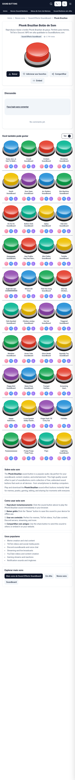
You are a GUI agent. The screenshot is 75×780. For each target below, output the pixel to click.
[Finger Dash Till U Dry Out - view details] (46, 420)
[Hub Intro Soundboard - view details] (64, 225)
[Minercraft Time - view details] (28, 290)
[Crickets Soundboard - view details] (46, 161)
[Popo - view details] (46, 453)
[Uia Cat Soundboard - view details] (46, 323)
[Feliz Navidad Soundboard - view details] (11, 323)
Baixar (13, 74)
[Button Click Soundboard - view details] (28, 225)
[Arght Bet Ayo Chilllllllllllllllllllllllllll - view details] (11, 290)
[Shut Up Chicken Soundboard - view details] (64, 290)
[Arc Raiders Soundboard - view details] (46, 193)
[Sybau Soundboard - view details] (46, 225)
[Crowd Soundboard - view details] (28, 161)
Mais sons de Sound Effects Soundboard (23, 576)
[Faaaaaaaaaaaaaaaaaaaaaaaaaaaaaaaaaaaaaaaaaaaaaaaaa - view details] (11, 453)
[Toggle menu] (70, 3)
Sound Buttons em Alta (63, 11)
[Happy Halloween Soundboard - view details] (11, 420)
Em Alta (49, 576)
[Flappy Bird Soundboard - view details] (11, 388)
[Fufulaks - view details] (64, 420)
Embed (37, 81)
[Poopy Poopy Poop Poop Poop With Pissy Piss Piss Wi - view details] (28, 453)
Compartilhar (59, 74)
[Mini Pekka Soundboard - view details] (46, 258)
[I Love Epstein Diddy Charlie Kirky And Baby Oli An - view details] (28, 420)
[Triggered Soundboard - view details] (64, 323)
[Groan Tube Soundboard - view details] (28, 355)
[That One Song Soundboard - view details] (46, 290)
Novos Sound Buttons (19, 11)
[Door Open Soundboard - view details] (28, 193)
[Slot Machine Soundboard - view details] (64, 193)
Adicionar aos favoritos (34, 74)
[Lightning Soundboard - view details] (64, 453)
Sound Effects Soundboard (39, 18)
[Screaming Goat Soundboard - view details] (64, 388)
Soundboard (11, 582)
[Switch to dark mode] (64, 3)
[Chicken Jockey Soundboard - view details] (28, 323)
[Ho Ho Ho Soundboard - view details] (11, 225)
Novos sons (20, 18)
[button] (37, 55)
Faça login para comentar (18, 107)
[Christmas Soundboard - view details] (64, 161)
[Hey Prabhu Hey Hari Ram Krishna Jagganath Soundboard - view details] (28, 258)
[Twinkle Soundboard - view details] (64, 258)
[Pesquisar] (51, 3)
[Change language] (57, 3)
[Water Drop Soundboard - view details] (28, 388)
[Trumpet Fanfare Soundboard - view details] (46, 388)
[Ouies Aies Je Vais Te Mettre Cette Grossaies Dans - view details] (11, 161)
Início (5, 11)
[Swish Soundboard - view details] (11, 193)
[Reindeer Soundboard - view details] (11, 355)
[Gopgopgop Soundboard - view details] (11, 258)
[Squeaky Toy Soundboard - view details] (64, 355)
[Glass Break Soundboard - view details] (46, 355)
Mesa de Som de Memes (40, 11)
